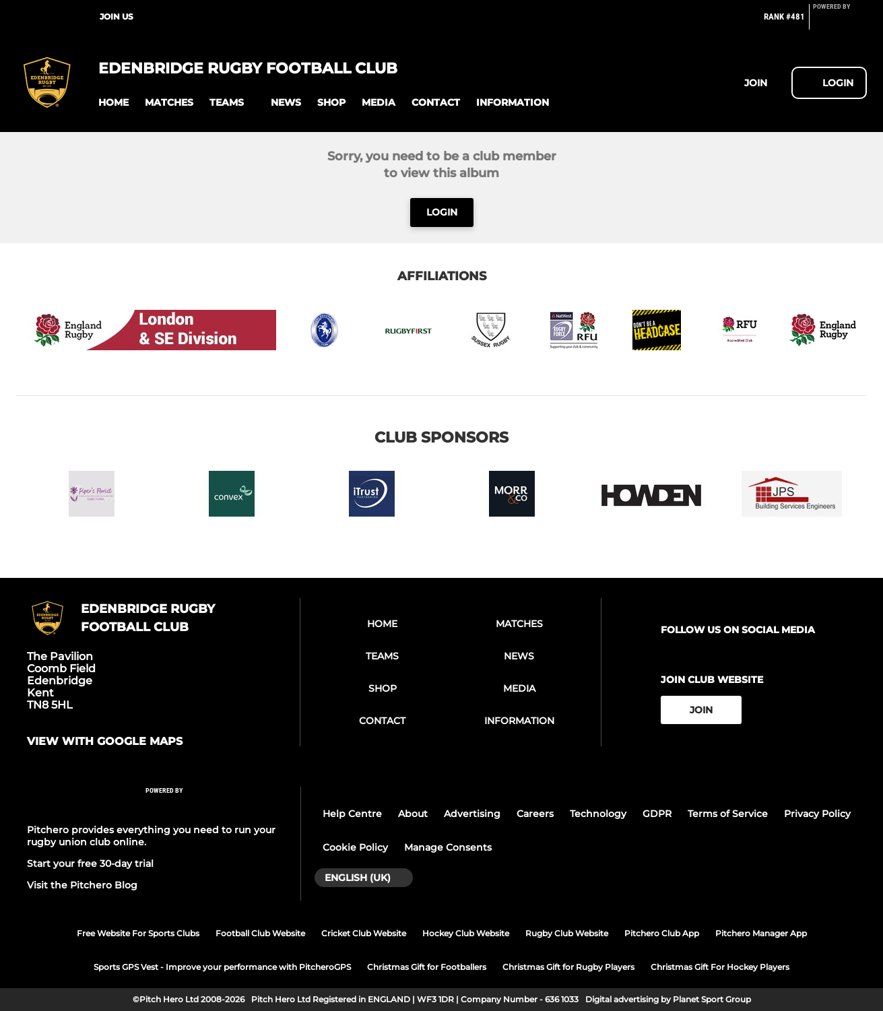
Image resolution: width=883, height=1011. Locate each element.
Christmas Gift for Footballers (426, 967)
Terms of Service (728, 814)
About (413, 814)
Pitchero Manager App (761, 933)
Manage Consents (448, 847)
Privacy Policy (817, 814)
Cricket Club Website (363, 933)
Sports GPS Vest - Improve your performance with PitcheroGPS (222, 967)
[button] (113, 103)
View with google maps (105, 741)
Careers (535, 814)
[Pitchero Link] (840, 22)
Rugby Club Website (566, 933)
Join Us (116, 16)
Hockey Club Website (465, 933)
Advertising (472, 814)
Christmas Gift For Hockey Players (720, 967)
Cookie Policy (355, 847)
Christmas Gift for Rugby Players (568, 967)
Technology (598, 814)
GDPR (657, 814)
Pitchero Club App (661, 933)
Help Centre (352, 814)
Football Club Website (260, 933)
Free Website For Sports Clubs (138, 933)
